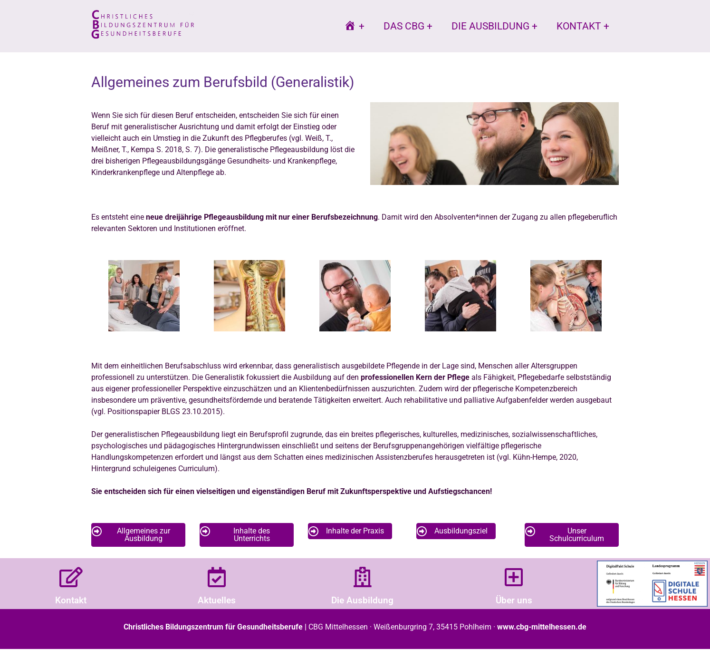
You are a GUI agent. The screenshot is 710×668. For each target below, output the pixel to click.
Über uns (514, 600)
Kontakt (578, 26)
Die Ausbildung (490, 26)
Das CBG (404, 26)
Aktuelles (217, 600)
